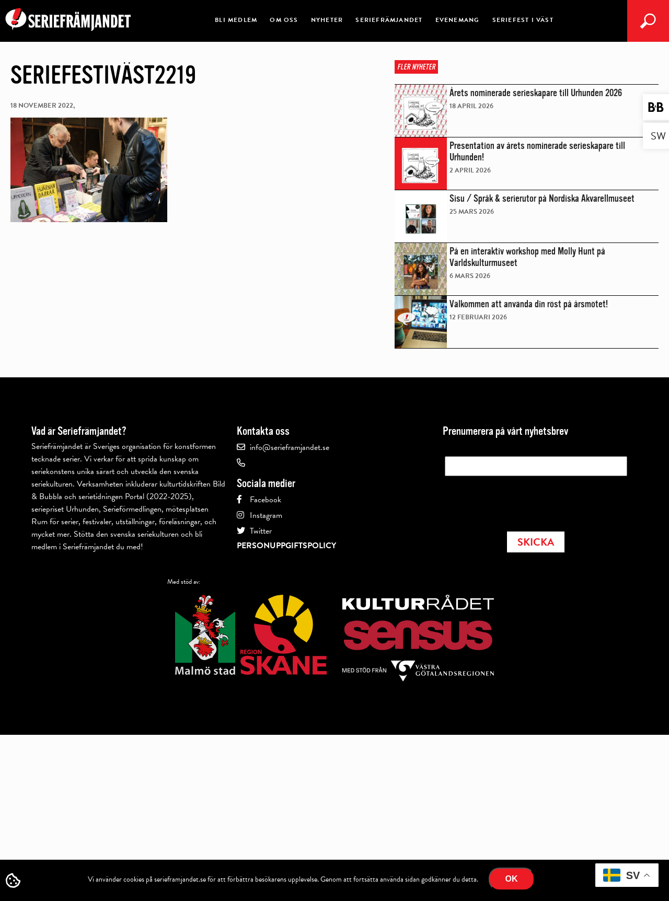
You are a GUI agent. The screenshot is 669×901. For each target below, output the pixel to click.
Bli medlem (236, 20)
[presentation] (524, 500)
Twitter (261, 531)
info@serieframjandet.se (289, 447)
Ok (511, 878)
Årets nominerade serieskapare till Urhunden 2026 (535, 93)
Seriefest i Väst (522, 20)
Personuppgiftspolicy (286, 545)
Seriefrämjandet (388, 20)
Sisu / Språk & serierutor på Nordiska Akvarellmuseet (542, 198)
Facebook (265, 499)
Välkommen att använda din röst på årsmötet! (528, 304)
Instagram (266, 515)
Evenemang (457, 20)
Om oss (284, 20)
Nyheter (327, 20)
